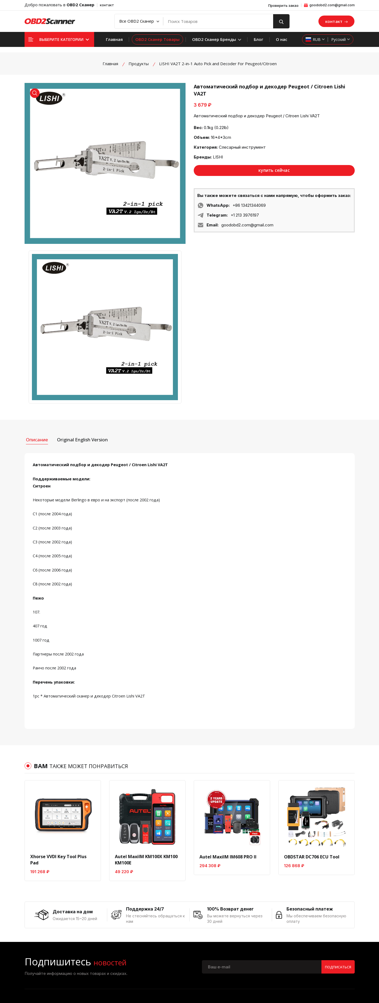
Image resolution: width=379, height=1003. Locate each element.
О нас (281, 39)
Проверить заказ (283, 5)
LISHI (218, 157)
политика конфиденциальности (168, 939)
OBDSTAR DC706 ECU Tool (311, 751)
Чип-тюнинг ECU (322, 936)
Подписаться (335, 865)
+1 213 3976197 (245, 215)
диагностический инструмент (323, 923)
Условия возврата (154, 948)
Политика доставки (241, 929)
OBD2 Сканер (80, 5)
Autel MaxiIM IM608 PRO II (227, 751)
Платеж (229, 919)
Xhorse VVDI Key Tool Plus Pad (58, 754)
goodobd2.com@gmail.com (329, 5)
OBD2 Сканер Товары (157, 39)
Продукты (139, 63)
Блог (258, 39)
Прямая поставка (238, 939)
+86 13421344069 (249, 205)
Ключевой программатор (320, 950)
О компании (148, 919)
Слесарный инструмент (242, 147)
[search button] (281, 21)
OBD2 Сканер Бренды (216, 39)
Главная (114, 39)
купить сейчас (274, 171)
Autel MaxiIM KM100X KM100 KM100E (146, 754)
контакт (107, 5)
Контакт (145, 929)
